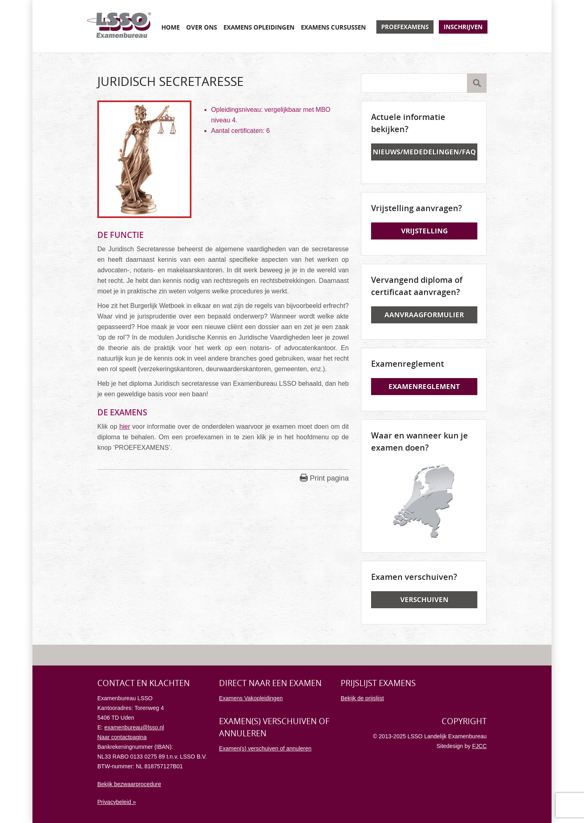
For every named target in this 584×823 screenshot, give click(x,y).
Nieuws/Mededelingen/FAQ (424, 151)
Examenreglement (424, 386)
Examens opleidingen (258, 27)
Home (170, 27)
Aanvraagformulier (424, 314)
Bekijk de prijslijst (362, 698)
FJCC (479, 746)
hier (124, 426)
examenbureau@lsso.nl (134, 727)
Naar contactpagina (121, 737)
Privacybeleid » (116, 802)
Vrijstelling (424, 230)
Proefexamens (405, 27)
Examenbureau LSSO (119, 26)
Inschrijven (463, 27)
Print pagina (329, 478)
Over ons (201, 27)
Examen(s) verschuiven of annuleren (265, 748)
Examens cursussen (333, 27)
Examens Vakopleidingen (251, 698)
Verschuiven (424, 599)
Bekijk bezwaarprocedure (129, 784)
